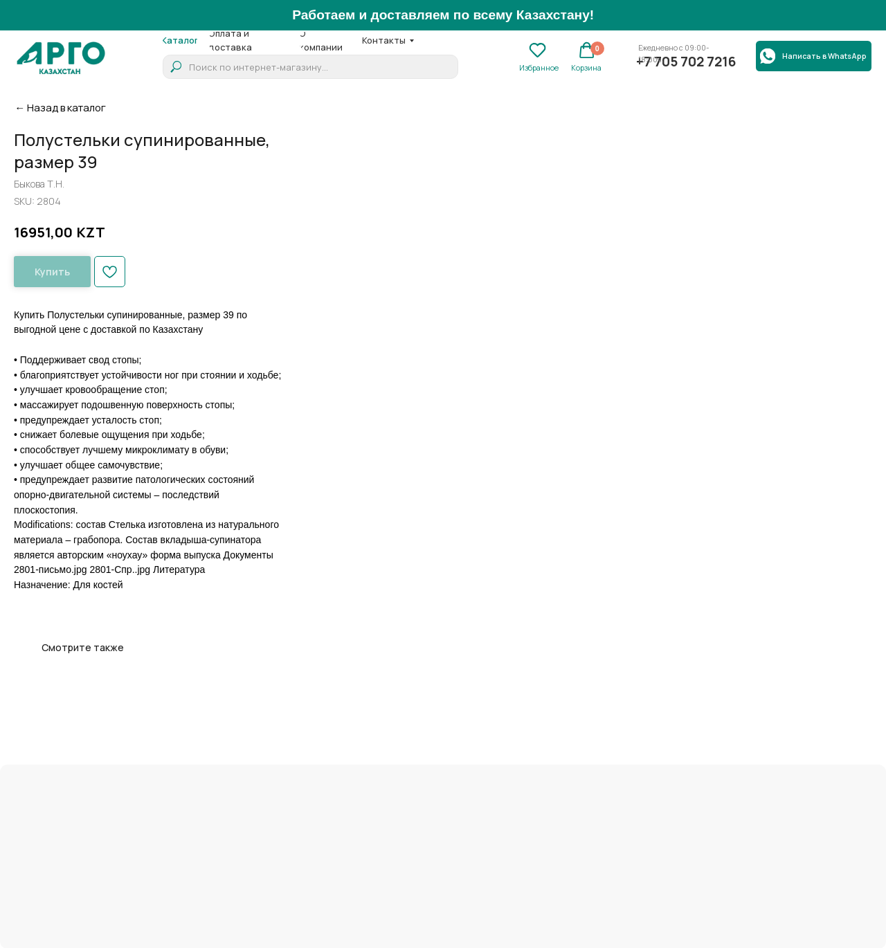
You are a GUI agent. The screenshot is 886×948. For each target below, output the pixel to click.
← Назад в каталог (60, 107)
